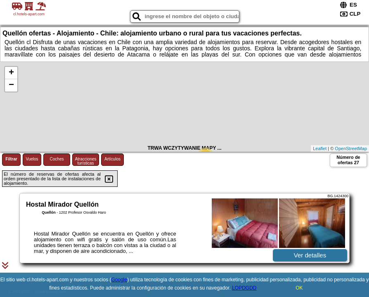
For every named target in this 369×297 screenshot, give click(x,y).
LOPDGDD (244, 288)
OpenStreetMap (351, 148)
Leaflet (319, 148)
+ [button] (11, 73)
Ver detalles (310, 255)
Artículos (112, 159)
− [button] (11, 85)
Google (119, 280)
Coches (57, 159)
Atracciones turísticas (85, 161)
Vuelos (32, 159)
